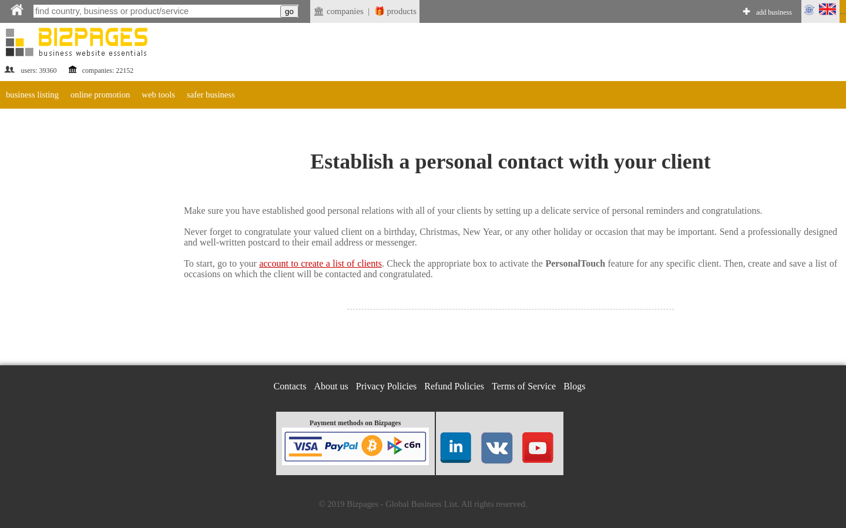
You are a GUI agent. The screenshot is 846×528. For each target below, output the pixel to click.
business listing (32, 94)
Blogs (574, 386)
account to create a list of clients (320, 263)
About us (331, 386)
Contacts (290, 386)
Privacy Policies (386, 386)
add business (774, 12)
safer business (211, 94)
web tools (158, 94)
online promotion (100, 94)
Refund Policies (454, 386)
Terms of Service (524, 386)
